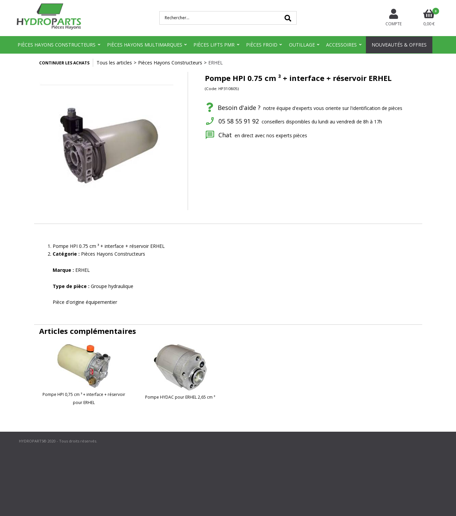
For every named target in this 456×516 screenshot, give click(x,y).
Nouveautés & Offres (399, 44)
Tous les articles (114, 62)
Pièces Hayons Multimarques (144, 44)
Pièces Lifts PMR (214, 44)
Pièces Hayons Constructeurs (57, 44)
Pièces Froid (261, 44)
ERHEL (215, 62)
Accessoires (341, 44)
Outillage (302, 44)
